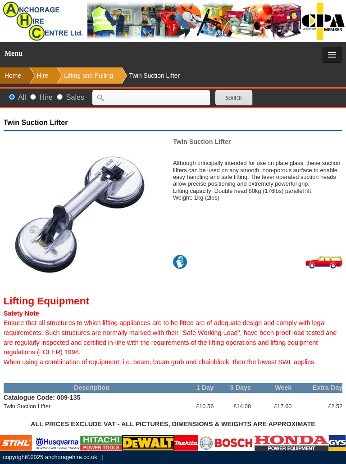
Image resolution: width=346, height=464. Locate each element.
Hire (46, 97)
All (22, 97)
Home (13, 75)
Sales (75, 97)
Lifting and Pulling (88, 75)
